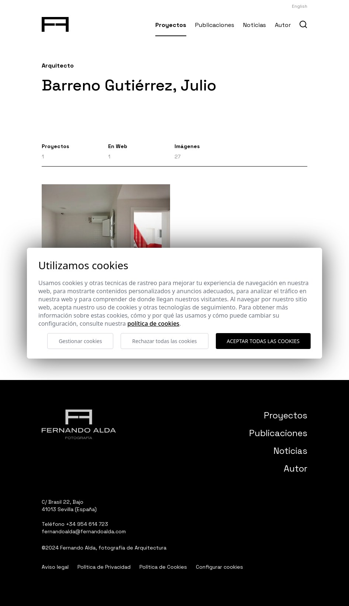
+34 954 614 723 (87, 524)
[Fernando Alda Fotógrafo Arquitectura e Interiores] (55, 23)
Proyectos (170, 25)
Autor (283, 25)
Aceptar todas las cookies (263, 341)
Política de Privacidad (104, 567)
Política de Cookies (163, 567)
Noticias (254, 25)
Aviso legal (55, 567)
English (299, 6)
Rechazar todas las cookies (164, 341)
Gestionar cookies (80, 341)
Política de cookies (153, 323)
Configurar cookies (219, 567)
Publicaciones (214, 25)
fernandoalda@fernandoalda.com (84, 531)
